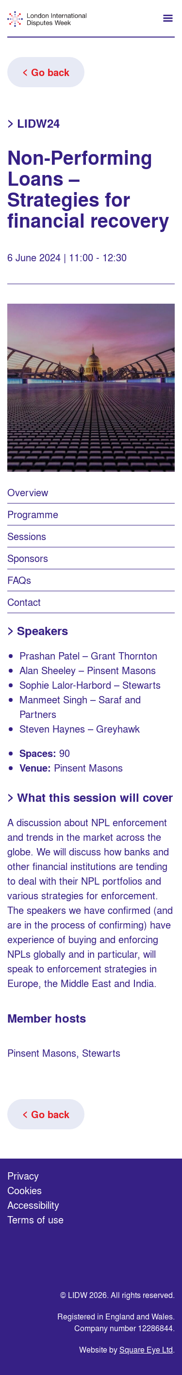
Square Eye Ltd (146, 1349)
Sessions (26, 536)
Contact (24, 602)
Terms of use (35, 1219)
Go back (50, 72)
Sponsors (27, 558)
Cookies (24, 1190)
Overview (27, 492)
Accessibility (33, 1205)
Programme (32, 514)
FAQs (19, 580)
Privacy (23, 1175)
